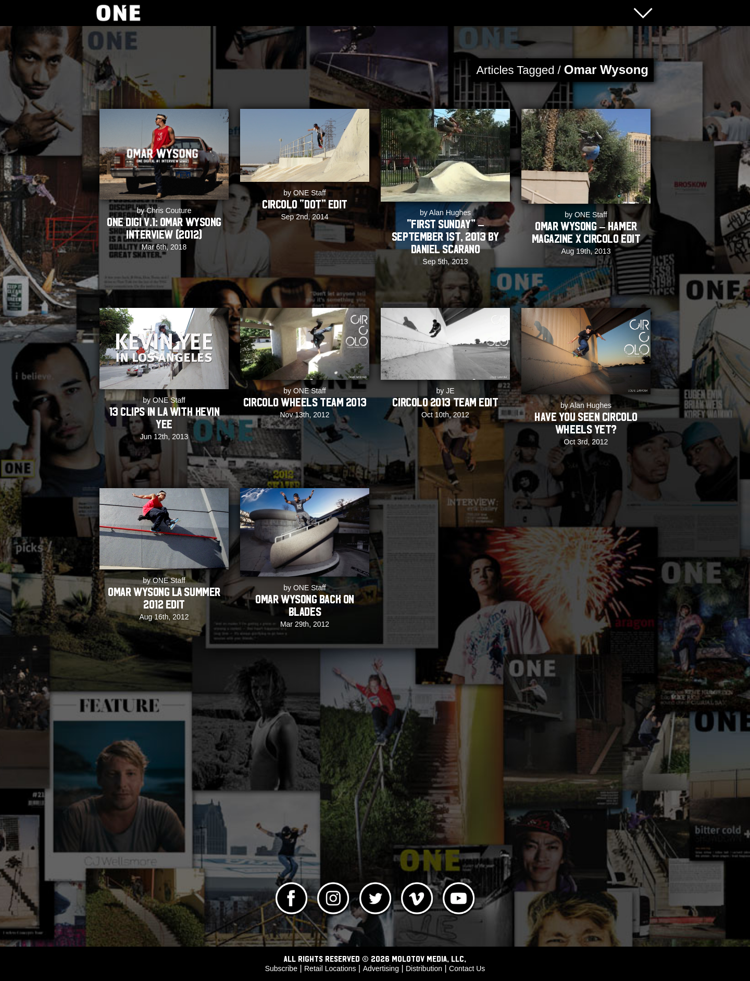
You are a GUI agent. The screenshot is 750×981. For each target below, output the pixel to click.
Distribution (424, 968)
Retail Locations (330, 968)
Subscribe (281, 968)
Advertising (381, 968)
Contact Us (467, 968)
